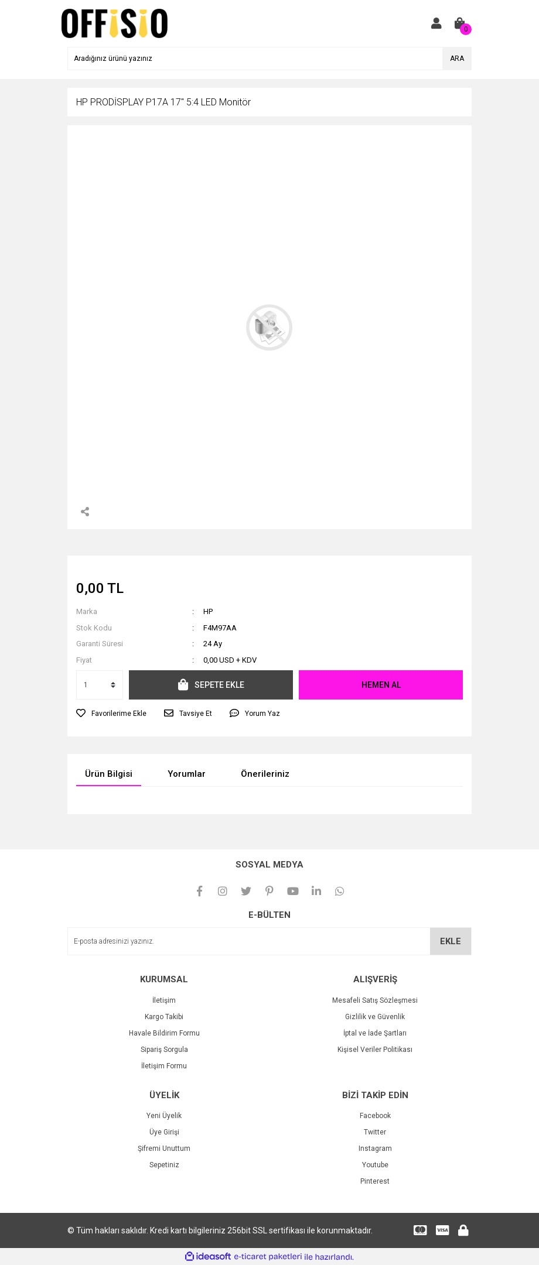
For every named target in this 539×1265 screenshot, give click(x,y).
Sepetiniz (164, 1165)
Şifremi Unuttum (164, 1148)
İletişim (164, 1000)
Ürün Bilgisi (108, 774)
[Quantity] (99, 685)
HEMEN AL (381, 685)
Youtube (375, 1165)
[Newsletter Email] (269, 941)
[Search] (269, 58)
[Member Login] (436, 23)
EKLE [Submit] (450, 941)
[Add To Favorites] (111, 713)
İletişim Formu (164, 1066)
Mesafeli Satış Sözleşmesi (375, 1000)
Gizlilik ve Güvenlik (375, 1017)
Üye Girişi (164, 1132)
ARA (457, 58)
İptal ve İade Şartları (375, 1033)
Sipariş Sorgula (164, 1049)
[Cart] (460, 23)
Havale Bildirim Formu (164, 1033)
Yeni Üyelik (164, 1116)
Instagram (375, 1148)
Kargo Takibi (164, 1017)
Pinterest (375, 1181)
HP (208, 611)
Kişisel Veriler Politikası (374, 1049)
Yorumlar (187, 774)
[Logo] (115, 23)
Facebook (375, 1116)
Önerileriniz (265, 774)
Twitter (375, 1132)
